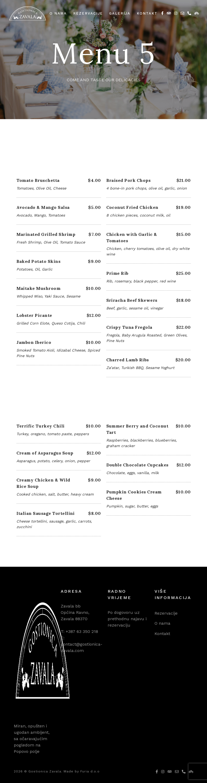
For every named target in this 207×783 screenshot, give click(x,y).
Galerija (119, 13)
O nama (58, 13)
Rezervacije (88, 13)
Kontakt (147, 13)
